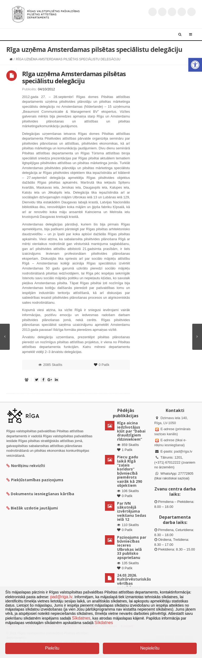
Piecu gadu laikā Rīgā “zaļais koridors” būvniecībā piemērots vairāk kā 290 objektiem (129, 471)
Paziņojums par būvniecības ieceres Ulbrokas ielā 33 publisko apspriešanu (131, 547)
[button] (195, 65)
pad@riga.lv (183, 451)
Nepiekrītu (149, 648)
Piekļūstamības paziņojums (34, 479)
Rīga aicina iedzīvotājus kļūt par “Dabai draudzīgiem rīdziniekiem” (131, 431)
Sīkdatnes (81, 618)
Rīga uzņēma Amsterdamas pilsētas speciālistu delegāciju (74, 77)
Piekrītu (52, 648)
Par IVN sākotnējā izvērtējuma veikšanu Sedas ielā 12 (131, 511)
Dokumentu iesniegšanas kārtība (42, 493)
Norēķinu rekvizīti (25, 465)
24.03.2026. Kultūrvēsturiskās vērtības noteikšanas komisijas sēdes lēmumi (134, 585)
